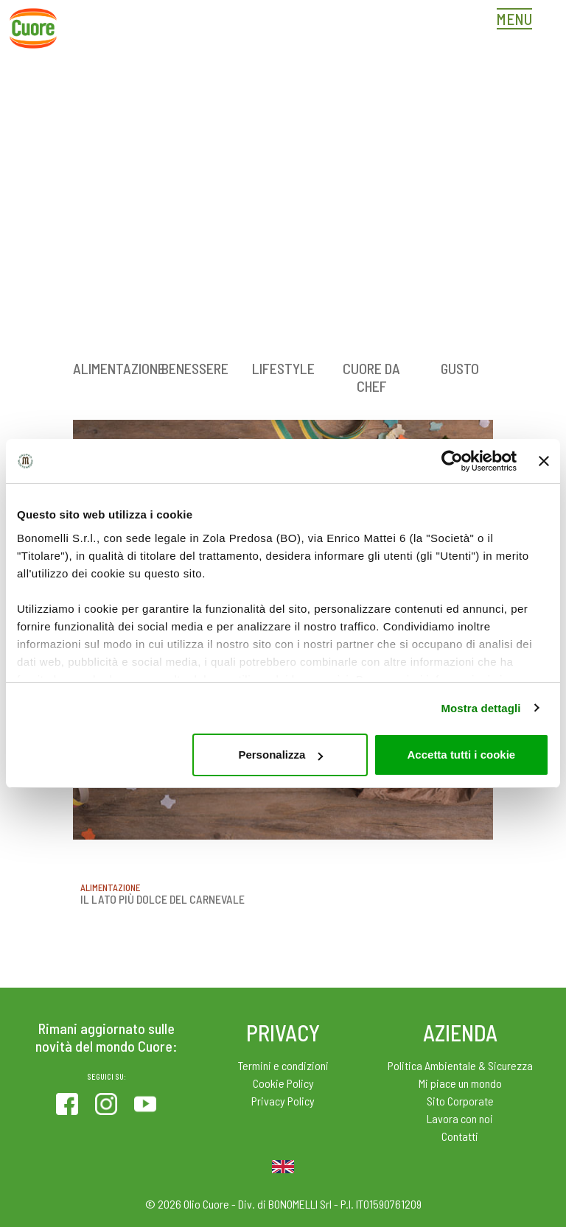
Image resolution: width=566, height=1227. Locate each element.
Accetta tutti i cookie (462, 754)
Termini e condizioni (283, 1065)
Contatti (459, 1136)
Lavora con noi (460, 1118)
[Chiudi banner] (544, 461)
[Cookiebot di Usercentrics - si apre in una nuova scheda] (452, 461)
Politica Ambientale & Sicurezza (460, 1065)
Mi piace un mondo (460, 1083)
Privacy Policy (283, 1101)
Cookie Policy (283, 1083)
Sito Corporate (460, 1101)
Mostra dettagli (480, 708)
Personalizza (280, 754)
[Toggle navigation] (518, 20)
